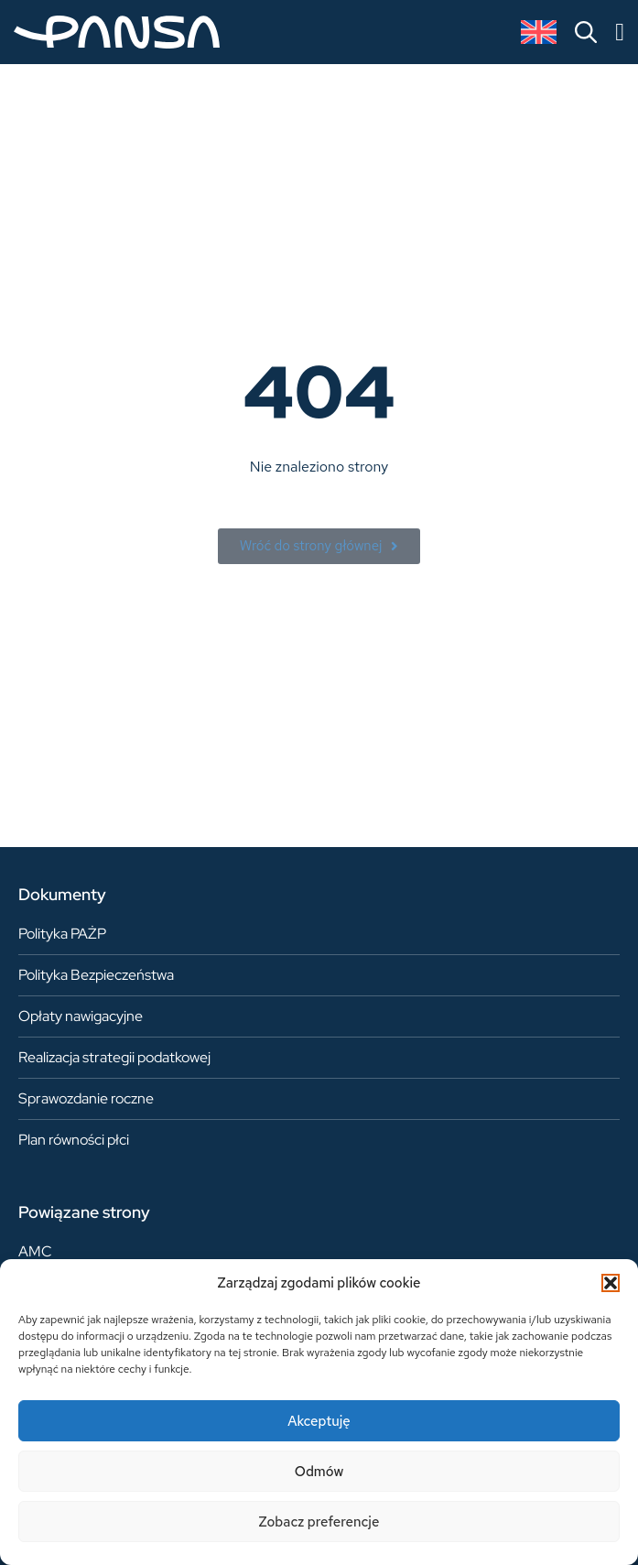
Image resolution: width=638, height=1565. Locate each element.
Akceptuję (319, 1421)
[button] (610, 1283)
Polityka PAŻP (62, 933)
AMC (35, 1251)
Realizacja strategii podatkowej (114, 1057)
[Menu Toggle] (619, 32)
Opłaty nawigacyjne (80, 1016)
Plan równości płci (73, 1139)
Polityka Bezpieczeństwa (96, 974)
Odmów (319, 1471)
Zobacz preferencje (319, 1522)
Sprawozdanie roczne (86, 1098)
